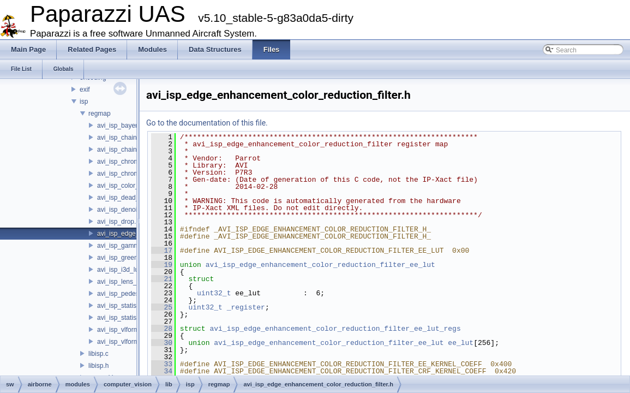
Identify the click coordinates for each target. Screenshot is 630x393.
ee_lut (460, 343)
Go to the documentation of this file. (207, 122)
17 (161, 250)
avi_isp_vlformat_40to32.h (135, 342)
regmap (99, 113)
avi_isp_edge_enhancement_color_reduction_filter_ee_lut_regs (334, 329)
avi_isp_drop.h (118, 221)
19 (161, 265)
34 (161, 371)
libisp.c (98, 354)
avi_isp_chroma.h (122, 161)
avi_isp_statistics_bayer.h (134, 305)
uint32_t (214, 293)
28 (161, 329)
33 (161, 364)
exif (85, 89)
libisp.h (98, 366)
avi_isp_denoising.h (125, 209)
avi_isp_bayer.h (119, 125)
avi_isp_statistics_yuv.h (131, 317)
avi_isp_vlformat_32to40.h (135, 330)
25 (161, 307)
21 (161, 279)
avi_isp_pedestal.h (124, 293)
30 (161, 343)
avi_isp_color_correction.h (135, 185)
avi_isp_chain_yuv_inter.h (134, 149)
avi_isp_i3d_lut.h (121, 269)
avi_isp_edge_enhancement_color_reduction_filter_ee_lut (320, 265)
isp (84, 101)
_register (246, 307)
